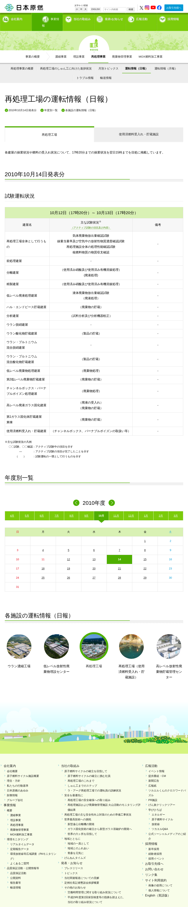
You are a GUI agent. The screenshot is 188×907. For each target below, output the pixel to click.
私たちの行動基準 (17, 779)
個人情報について (159, 883)
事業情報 (48, 18)
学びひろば (155, 803)
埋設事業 (79, 49)
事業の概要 (32, 49)
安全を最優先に (73, 788)
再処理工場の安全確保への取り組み (89, 793)
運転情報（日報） (136, 61)
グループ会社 (15, 793)
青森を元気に (76, 846)
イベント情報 (156, 764)
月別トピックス (108, 61)
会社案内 (16, 18)
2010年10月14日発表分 (23, 103)
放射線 (156, 817)
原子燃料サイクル (162, 812)
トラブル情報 (85, 71)
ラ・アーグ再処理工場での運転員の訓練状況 (94, 783)
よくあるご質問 (19, 856)
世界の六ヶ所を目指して (82, 827)
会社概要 (12, 764)
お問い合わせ (154, 862)
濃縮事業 (61, 49)
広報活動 (142, 18)
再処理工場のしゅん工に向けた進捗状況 (66, 61)
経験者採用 (155, 847)
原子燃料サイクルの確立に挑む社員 (89, 769)
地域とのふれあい (78, 841)
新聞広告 (153, 774)
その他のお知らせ (75, 881)
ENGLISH (96, 9)
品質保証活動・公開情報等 (23, 861)
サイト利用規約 (156, 873)
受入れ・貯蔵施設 (139, 127)
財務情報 (12, 788)
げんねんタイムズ (75, 851)
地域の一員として (78, 836)
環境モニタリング (17, 832)
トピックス (71, 866)
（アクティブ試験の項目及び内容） (91, 221)
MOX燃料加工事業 (150, 49)
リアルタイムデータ (22, 837)
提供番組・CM (157, 769)
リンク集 (151, 868)
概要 (9, 803)
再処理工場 (49, 128)
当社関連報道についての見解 (81, 871)
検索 (131, 9)
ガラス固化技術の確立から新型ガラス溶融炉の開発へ (100, 822)
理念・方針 (13, 774)
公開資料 (15, 871)
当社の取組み (82, 18)
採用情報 (173, 18)
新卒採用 (153, 842)
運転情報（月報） (165, 61)
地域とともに (72, 832)
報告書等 (15, 876)
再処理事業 (98, 49)
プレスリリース (73, 861)
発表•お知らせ (114, 18)
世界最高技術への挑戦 (77, 812)
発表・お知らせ (72, 856)
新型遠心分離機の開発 (81, 817)
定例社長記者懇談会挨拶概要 (81, 876)
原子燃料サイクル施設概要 (23, 769)
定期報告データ (19, 842)
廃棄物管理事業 (122, 49)
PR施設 (152, 793)
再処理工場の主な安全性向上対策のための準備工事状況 (97, 807)
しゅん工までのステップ (82, 779)
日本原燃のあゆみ (17, 783)
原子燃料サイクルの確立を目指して (85, 764)
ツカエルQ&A (160, 822)
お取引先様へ (173, 7)
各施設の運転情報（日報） (81, 103)
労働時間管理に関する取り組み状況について (94, 885)
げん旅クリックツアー (161, 798)
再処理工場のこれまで (81, 774)
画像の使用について (160, 878)
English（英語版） (157, 888)
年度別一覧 (51, 103)
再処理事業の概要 (22, 61)
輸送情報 (106, 71)
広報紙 (152, 779)
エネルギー (158, 807)
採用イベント (156, 852)
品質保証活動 (18, 866)
